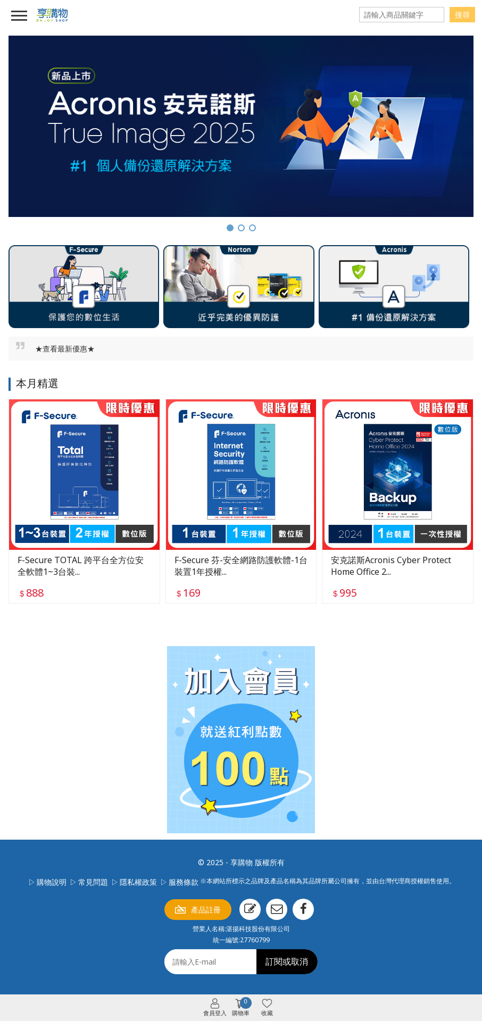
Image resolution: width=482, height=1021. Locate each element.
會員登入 (215, 1013)
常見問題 (93, 882)
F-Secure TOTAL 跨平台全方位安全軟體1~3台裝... (81, 566)
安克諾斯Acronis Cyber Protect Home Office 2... (391, 566)
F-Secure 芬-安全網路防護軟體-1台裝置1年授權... (241, 566)
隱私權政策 (138, 882)
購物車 (242, 1007)
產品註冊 (206, 910)
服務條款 (183, 882)
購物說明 (52, 882)
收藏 (267, 1013)
